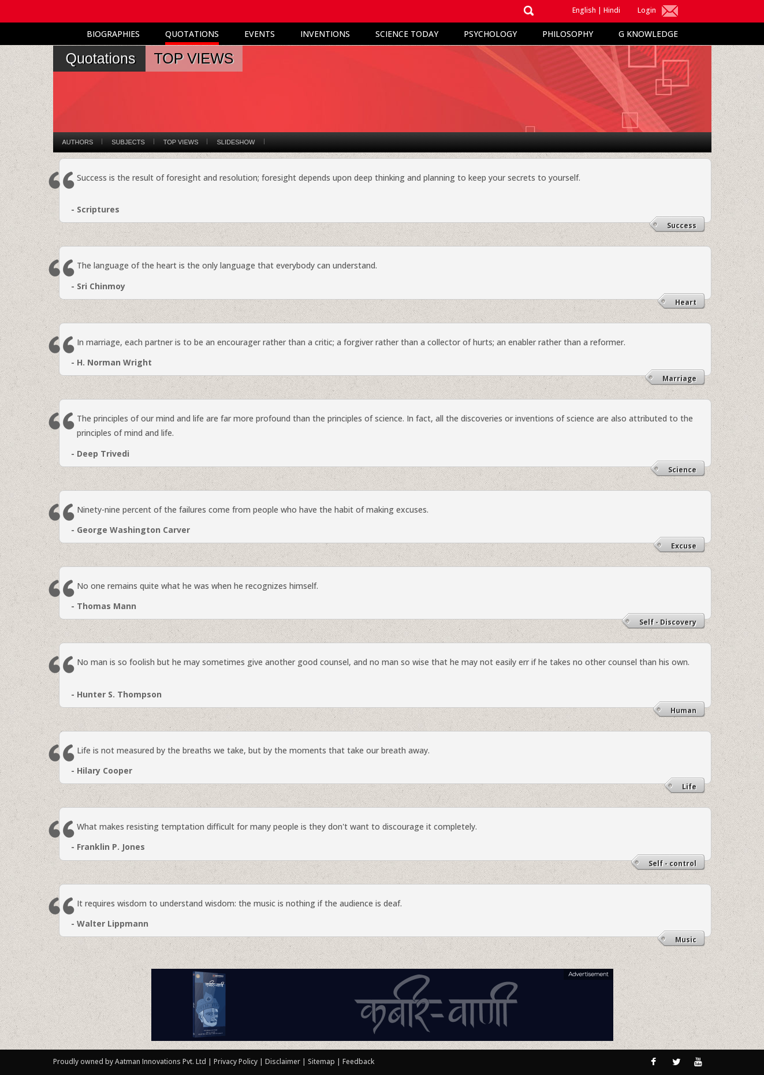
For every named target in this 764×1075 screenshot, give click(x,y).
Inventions (325, 33)
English (584, 10)
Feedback (358, 1061)
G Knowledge (648, 33)
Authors (78, 142)
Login (647, 10)
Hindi (611, 10)
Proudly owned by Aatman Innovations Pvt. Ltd (129, 1061)
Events (259, 33)
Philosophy (567, 33)
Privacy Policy (236, 1061)
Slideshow (236, 142)
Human (683, 710)
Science (682, 470)
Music (685, 940)
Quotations (192, 33)
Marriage (679, 378)
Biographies (113, 33)
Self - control (672, 863)
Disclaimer (282, 1061)
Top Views (181, 142)
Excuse (683, 546)
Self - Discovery (667, 622)
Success (681, 225)
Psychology (490, 33)
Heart (685, 302)
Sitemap (322, 1061)
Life (689, 787)
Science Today (406, 33)
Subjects (127, 142)
